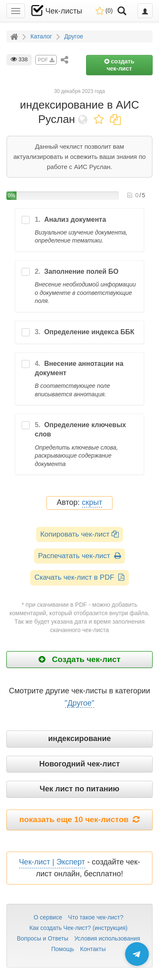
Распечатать (79, 556)
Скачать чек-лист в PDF (79, 577)
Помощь (62, 949)
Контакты (93, 949)
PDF (46, 60)
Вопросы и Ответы (42, 938)
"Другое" (80, 703)
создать (119, 65)
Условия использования (107, 938)
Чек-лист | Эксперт (52, 862)
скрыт (92, 503)
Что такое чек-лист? (95, 917)
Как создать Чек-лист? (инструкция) (78, 927)
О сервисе (47, 917)
